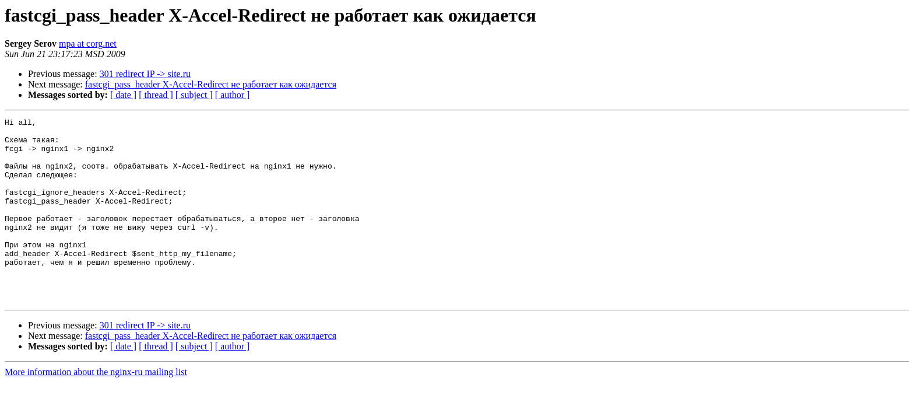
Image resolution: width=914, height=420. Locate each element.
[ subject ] (194, 95)
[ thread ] (156, 95)
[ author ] (232, 95)
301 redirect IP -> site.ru (145, 74)
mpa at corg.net (88, 43)
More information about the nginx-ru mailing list (96, 409)
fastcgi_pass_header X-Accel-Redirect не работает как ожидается (210, 84)
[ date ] (123, 95)
